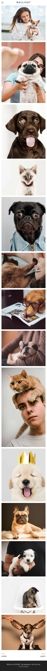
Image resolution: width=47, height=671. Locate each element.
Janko (43, 656)
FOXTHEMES (23, 667)
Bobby (4, 656)
